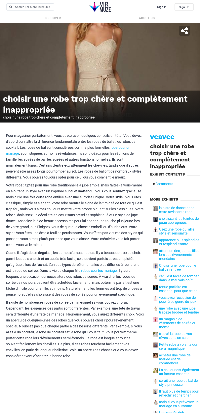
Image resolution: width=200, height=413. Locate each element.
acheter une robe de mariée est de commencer (175, 359)
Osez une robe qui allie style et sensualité (176, 231)
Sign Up (184, 7)
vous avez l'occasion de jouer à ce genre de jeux (177, 300)
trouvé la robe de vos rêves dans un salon (175, 336)
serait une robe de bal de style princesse (178, 383)
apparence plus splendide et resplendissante (179, 242)
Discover (53, 18)
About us (147, 18)
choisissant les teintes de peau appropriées (179, 221)
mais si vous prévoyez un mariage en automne (179, 404)
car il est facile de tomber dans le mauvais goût (179, 278)
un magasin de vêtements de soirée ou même (177, 323)
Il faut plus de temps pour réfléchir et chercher (179, 393)
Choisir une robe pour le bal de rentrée (177, 267)
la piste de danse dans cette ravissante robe (176, 210)
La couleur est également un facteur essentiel (179, 372)
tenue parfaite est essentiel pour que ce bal (178, 289)
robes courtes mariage (99, 270)
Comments (164, 184)
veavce (162, 136)
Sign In (161, 7)
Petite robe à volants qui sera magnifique (178, 346)
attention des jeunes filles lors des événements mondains (179, 255)
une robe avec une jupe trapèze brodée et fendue (179, 310)
